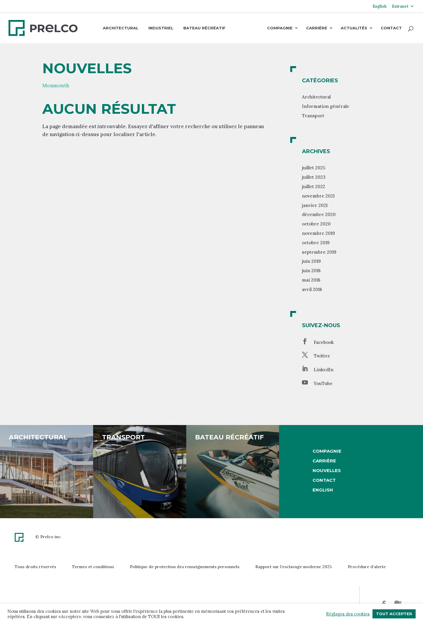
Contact (391, 28)
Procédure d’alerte (367, 566)
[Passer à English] (379, 8)
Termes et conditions (93, 566)
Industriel (160, 28)
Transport (313, 115)
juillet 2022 (313, 186)
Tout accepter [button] (394, 613)
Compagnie (280, 28)
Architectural (120, 28)
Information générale (325, 106)
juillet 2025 (313, 167)
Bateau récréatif (204, 28)
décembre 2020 (319, 214)
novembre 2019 (318, 233)
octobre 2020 (316, 224)
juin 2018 (311, 270)
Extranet (400, 6)
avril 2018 (312, 289)
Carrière (316, 28)
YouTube (323, 383)
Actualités (354, 28)
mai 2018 (311, 280)
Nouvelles (327, 470)
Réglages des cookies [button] (348, 614)
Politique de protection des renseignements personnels (184, 566)
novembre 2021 (318, 196)
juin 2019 (311, 261)
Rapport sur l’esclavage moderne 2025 (293, 566)
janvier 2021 (315, 205)
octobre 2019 (316, 242)
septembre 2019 (319, 252)
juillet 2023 (313, 177)
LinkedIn (323, 369)
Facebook (324, 342)
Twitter (322, 356)
